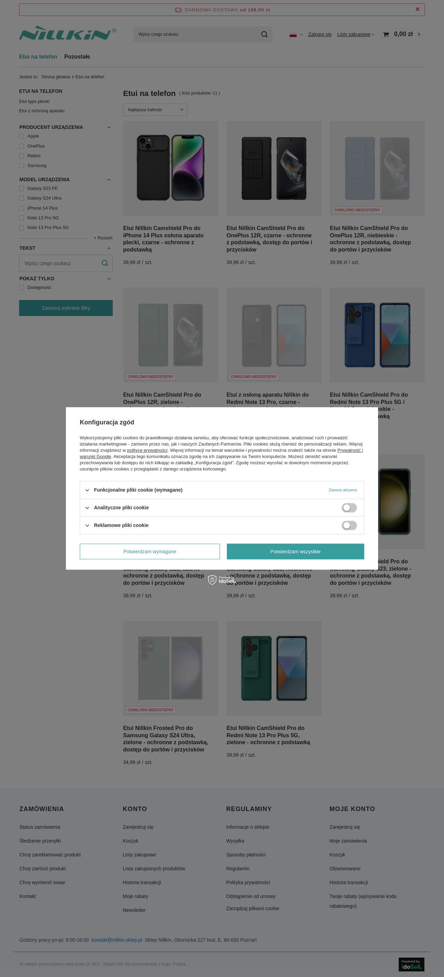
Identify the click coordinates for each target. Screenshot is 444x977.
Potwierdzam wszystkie (296, 551)
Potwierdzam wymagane (150, 551)
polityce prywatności (147, 450)
